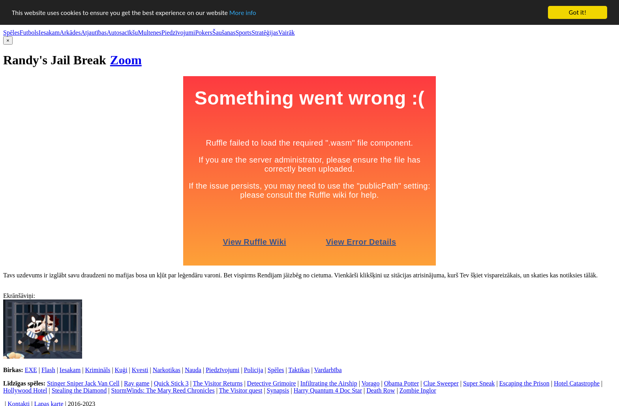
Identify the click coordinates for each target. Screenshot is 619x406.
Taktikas (299, 370)
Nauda (193, 370)
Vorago (371, 383)
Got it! (577, 12)
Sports (243, 32)
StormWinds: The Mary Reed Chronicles (162, 390)
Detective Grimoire (271, 383)
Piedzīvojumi (178, 32)
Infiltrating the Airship (328, 383)
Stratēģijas (264, 32)
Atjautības (94, 32)
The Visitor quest (241, 390)
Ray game (136, 383)
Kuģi (121, 370)
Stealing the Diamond (79, 390)
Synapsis (278, 390)
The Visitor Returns (218, 383)
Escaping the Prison (524, 383)
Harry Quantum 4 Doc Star (328, 390)
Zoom (126, 60)
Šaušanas (224, 32)
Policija (253, 370)
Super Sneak (479, 383)
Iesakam (49, 32)
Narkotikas (166, 370)
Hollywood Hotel (25, 390)
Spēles (11, 32)
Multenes (149, 32)
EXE (31, 370)
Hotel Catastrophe (577, 383)
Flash (48, 370)
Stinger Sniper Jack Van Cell (83, 383)
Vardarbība (327, 370)
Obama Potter (401, 383)
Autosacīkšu (122, 32)
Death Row (380, 390)
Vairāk (286, 32)
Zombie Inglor (418, 390)
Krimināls (97, 370)
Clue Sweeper (440, 383)
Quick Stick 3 (171, 383)
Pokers (203, 32)
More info (242, 12)
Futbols (29, 32)
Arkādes (70, 32)
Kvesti (140, 370)
